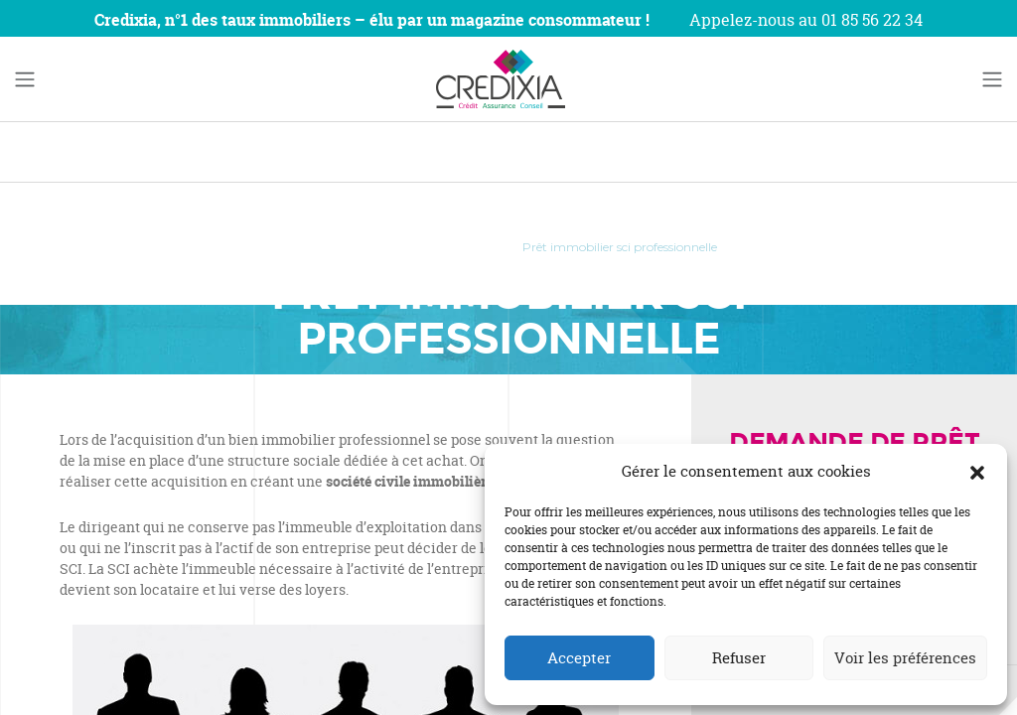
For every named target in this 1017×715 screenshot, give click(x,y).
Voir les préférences (905, 657)
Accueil (320, 246)
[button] (977, 472)
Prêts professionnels (431, 246)
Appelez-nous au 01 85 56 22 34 (806, 20)
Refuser (739, 657)
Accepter (579, 657)
